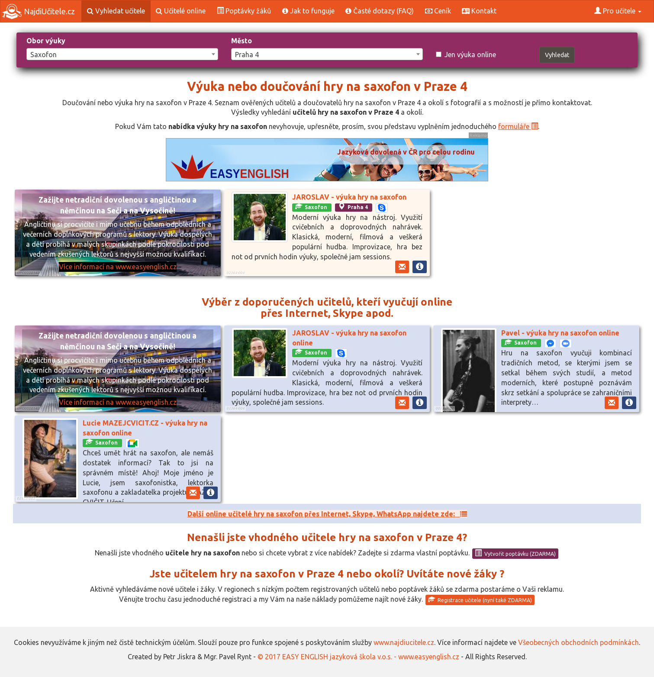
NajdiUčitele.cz (38, 11)
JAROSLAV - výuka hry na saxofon (349, 197)
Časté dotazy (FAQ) (379, 11)
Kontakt (479, 11)
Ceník (438, 11)
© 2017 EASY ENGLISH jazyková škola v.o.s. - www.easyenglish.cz (358, 657)
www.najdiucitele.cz (404, 642)
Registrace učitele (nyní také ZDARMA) (480, 599)
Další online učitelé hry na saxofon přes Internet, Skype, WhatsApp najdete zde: (327, 514)
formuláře (518, 126)
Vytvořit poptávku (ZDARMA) (515, 553)
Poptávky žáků (244, 11)
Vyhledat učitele (116, 11)
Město (241, 41)
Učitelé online (181, 11)
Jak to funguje (308, 11)
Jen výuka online (466, 54)
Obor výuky (45, 41)
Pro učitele (617, 11)
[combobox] (122, 54)
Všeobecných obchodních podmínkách (578, 642)
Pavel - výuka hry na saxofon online (560, 333)
